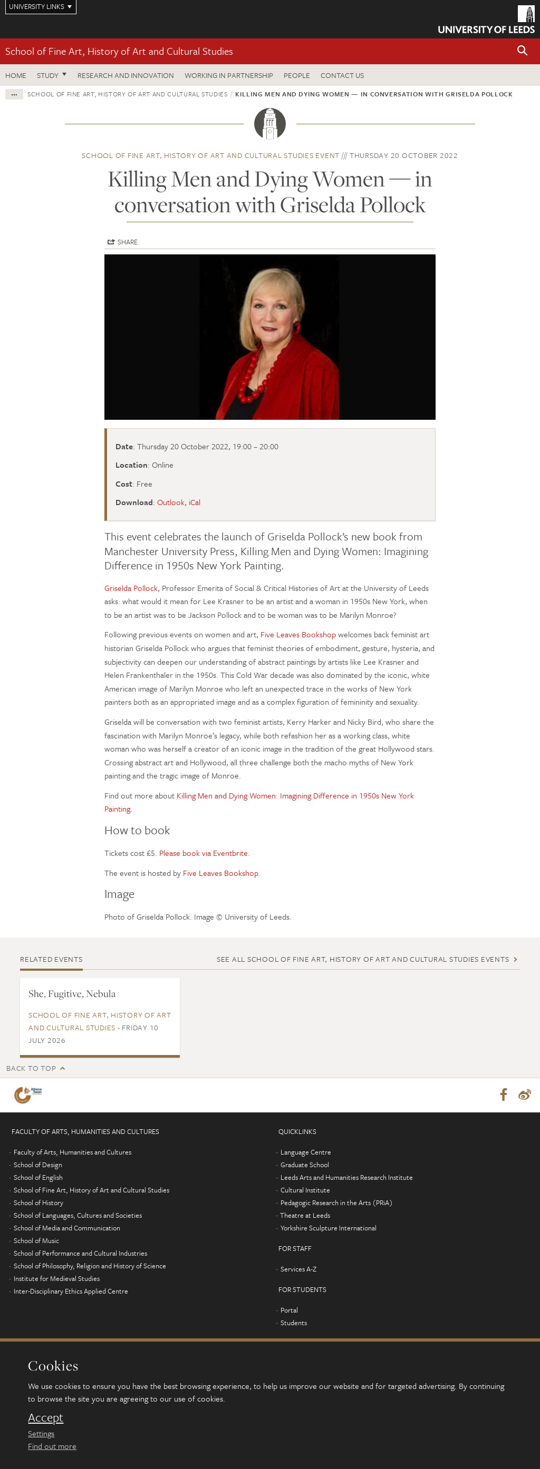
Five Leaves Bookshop (298, 634)
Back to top (31, 1067)
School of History (38, 1203)
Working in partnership (229, 75)
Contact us (342, 75)
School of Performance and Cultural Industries (80, 1253)
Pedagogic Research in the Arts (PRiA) (337, 1203)
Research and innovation (126, 75)
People (297, 75)
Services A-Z (298, 1269)
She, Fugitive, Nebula (71, 993)
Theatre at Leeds (305, 1215)
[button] (522, 51)
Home (15, 75)
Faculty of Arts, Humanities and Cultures (72, 1152)
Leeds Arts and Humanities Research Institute (347, 1177)
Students (294, 1323)
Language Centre (306, 1152)
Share (128, 241)
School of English (38, 1177)
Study (48, 75)
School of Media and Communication (67, 1228)
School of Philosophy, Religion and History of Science (90, 1266)
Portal (289, 1310)
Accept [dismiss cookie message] (45, 1417)
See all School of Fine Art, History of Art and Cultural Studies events (363, 958)
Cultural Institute (305, 1190)
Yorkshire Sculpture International (329, 1228)
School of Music (36, 1241)
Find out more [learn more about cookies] (52, 1446)
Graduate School (305, 1165)
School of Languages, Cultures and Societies (78, 1215)
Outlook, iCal (178, 502)
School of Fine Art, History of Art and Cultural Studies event (211, 155)
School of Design (38, 1165)
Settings (41, 1433)
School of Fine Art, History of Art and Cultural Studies (119, 51)
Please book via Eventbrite (203, 853)
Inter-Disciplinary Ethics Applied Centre (71, 1291)
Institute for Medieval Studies (57, 1279)
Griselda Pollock (131, 588)
